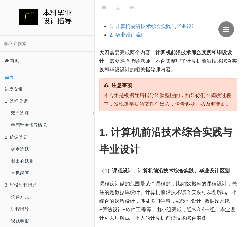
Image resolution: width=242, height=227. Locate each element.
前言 (9, 77)
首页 (12, 60)
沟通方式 (20, 197)
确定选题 (20, 149)
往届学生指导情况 (29, 125)
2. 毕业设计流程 (127, 35)
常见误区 (20, 173)
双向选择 (20, 113)
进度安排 (14, 89)
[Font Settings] (117, 8)
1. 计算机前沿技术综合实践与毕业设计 (153, 26)
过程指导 (20, 209)
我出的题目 (22, 161)
